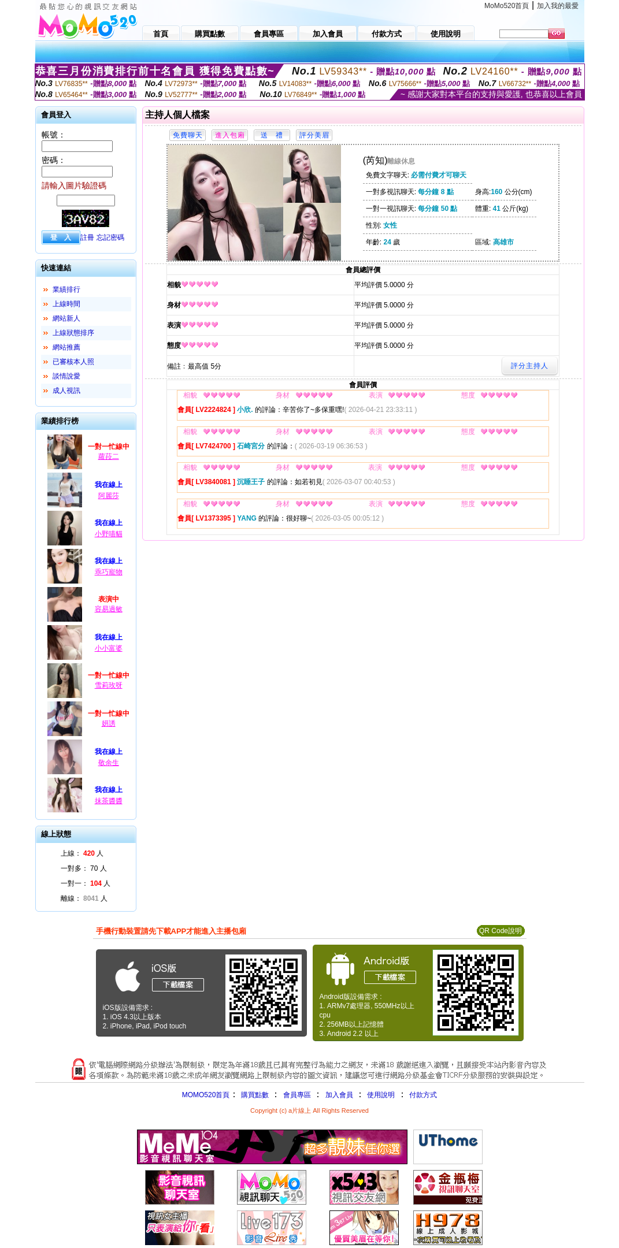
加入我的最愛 (558, 6)
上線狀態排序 (73, 333)
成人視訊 (66, 391)
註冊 (87, 237)
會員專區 (297, 1095)
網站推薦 (66, 347)
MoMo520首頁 (506, 6)
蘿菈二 (108, 456)
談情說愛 (66, 376)
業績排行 (66, 289)
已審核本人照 (73, 362)
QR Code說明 (500, 931)
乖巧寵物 (109, 572)
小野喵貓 (109, 534)
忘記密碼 (110, 237)
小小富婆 (109, 648)
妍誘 (109, 723)
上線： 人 (82, 853)
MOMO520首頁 (206, 1095)
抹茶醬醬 (109, 801)
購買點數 (253, 1095)
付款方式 (423, 1095)
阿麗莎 (108, 496)
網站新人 (66, 318)
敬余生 (108, 763)
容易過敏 (109, 609)
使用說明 (381, 1095)
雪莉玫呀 (109, 685)
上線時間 (66, 304)
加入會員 (339, 1095)
